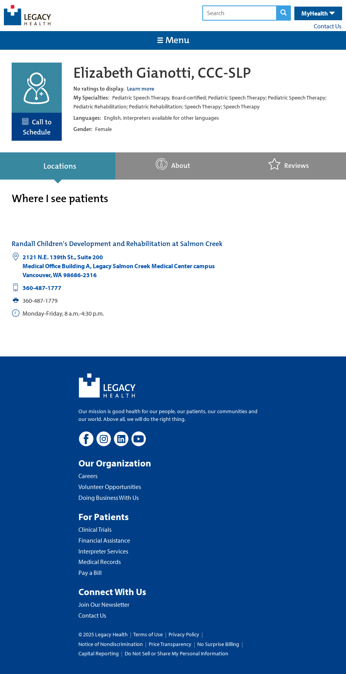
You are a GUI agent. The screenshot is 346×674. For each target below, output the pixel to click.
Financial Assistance (104, 540)
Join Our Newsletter (103, 604)
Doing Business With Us (108, 497)
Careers (87, 476)
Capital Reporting (98, 653)
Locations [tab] (59, 166)
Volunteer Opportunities (109, 487)
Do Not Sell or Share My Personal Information (176, 653)
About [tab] (173, 164)
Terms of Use (148, 634)
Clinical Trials (94, 529)
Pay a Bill (90, 572)
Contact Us (327, 26)
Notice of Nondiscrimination (110, 644)
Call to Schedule (37, 127)
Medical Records (99, 562)
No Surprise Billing (218, 644)
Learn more (140, 88)
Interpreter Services (103, 551)
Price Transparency (170, 644)
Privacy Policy (184, 634)
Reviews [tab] (288, 164)
